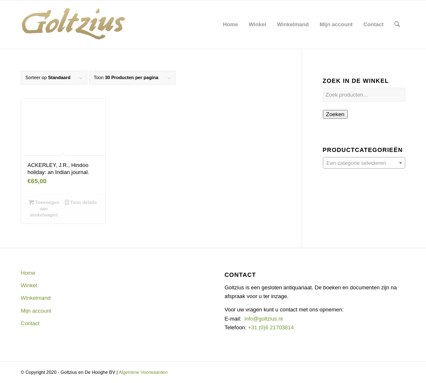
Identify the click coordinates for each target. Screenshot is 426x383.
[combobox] (364, 163)
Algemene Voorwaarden (143, 372)
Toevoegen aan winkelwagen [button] (44, 208)
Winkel (29, 285)
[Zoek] (397, 24)
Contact (30, 323)
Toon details (81, 202)
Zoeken (335, 114)
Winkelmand (36, 298)
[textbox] (364, 163)
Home (28, 273)
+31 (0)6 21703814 (270, 327)
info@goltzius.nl (263, 319)
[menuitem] (230, 24)
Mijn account (36, 311)
